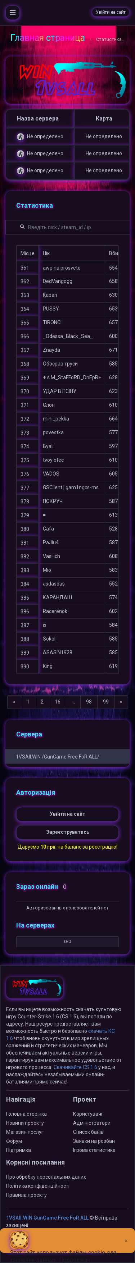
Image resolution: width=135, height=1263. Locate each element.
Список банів (88, 1132)
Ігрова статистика (94, 1150)
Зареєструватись (67, 832)
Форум (14, 1141)
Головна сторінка (26, 1114)
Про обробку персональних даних (46, 1177)
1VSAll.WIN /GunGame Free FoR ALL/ (57, 757)
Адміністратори (92, 1123)
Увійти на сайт (111, 12)
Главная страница (47, 38)
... (73, 702)
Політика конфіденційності (37, 1186)
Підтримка (18, 1150)
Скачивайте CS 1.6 (75, 1067)
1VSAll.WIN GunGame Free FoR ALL (47, 1218)
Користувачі (87, 1114)
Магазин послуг (25, 1132)
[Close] (126, 1235)
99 (106, 702)
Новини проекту (25, 1123)
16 (57, 702)
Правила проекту (26, 1195)
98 (89, 702)
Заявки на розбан (94, 1141)
